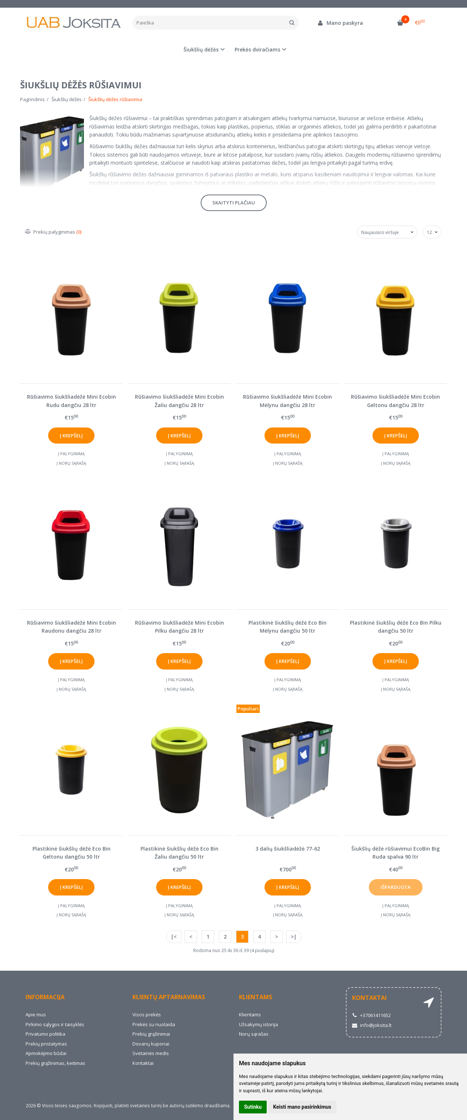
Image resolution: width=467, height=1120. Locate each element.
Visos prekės (146, 1014)
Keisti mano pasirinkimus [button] (302, 1107)
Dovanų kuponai (150, 1043)
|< (174, 936)
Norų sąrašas (254, 1034)
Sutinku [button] (253, 1107)
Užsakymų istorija (258, 1024)
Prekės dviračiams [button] (257, 49)
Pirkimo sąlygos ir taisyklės (55, 1024)
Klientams (255, 997)
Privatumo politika (45, 1034)
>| (294, 936)
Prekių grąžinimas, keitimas (55, 1063)
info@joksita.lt (371, 1025)
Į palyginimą (71, 453)
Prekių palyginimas (53, 232)
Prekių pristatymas (46, 1043)
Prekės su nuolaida (153, 1024)
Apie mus (36, 1014)
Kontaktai (143, 1063)
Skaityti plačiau (233, 202)
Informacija (45, 997)
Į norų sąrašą (71, 463)
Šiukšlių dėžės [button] (201, 49)
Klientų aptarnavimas (168, 997)
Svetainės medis (150, 1053)
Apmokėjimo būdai (46, 1053)
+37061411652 (371, 1015)
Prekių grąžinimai (151, 1034)
